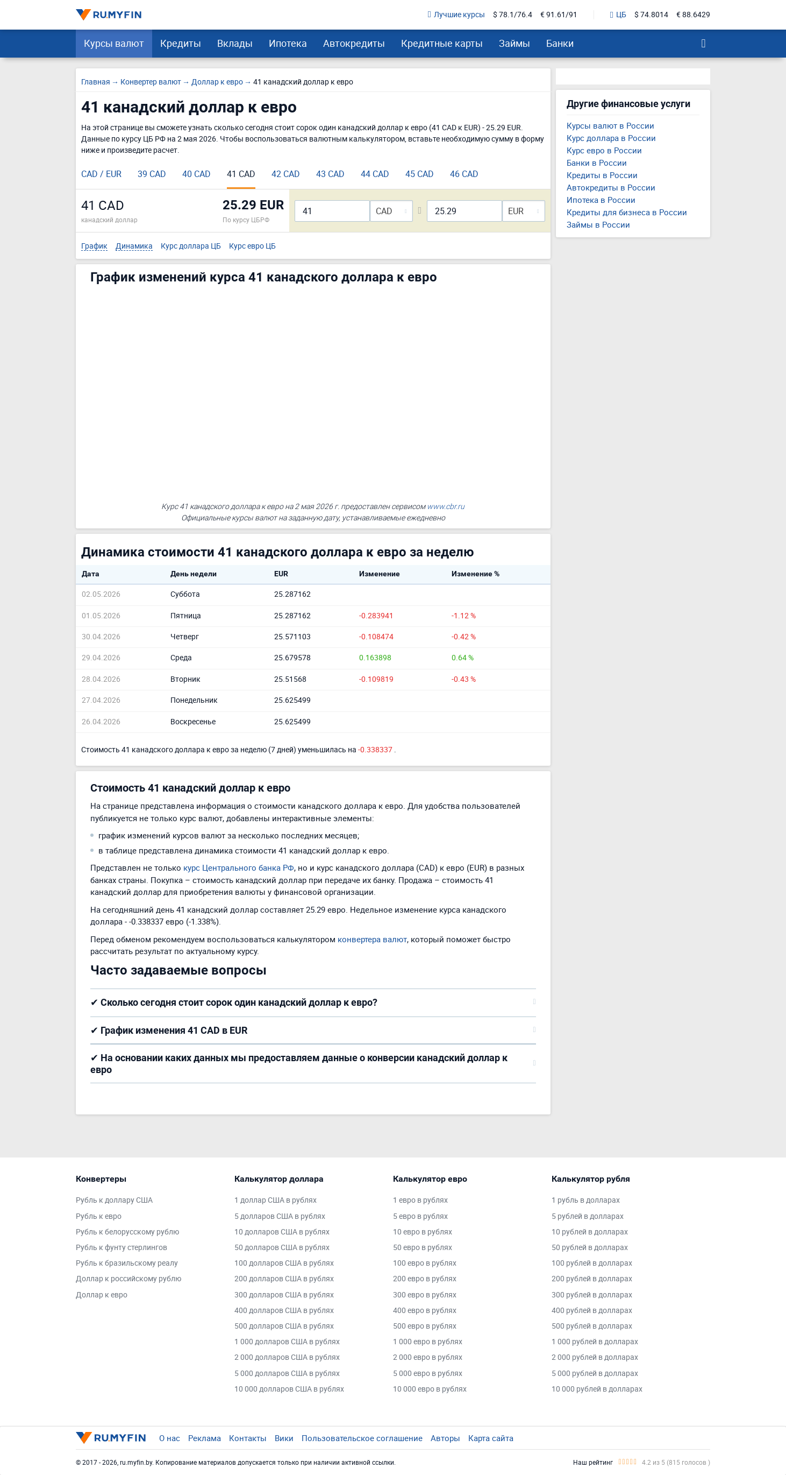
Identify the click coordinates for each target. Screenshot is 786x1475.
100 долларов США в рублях (284, 1263)
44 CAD (375, 174)
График (94, 246)
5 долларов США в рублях (279, 1216)
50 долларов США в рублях (282, 1247)
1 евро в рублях (420, 1200)
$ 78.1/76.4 (512, 14)
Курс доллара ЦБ (191, 246)
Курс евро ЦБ (252, 246)
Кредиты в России (602, 175)
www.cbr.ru (446, 506)
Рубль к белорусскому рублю (127, 1232)
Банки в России (597, 162)
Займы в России (598, 224)
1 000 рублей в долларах (595, 1341)
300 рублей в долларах (592, 1295)
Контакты (248, 1438)
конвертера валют (372, 939)
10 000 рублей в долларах (597, 1389)
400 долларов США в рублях (284, 1310)
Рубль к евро (99, 1216)
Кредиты (180, 43)
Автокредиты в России (611, 187)
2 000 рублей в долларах (595, 1357)
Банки (560, 43)
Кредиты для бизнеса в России (627, 212)
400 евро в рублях (424, 1310)
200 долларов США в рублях (284, 1278)
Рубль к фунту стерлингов (121, 1247)
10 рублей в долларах (590, 1232)
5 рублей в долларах (588, 1216)
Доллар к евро (101, 1295)
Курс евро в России (604, 150)
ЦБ (618, 15)
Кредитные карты (442, 43)
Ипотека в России (601, 199)
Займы (514, 43)
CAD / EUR (101, 174)
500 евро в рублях (424, 1326)
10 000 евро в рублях (430, 1389)
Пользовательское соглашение (362, 1438)
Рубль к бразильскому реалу (127, 1263)
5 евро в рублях (420, 1216)
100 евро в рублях (424, 1263)
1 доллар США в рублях (275, 1200)
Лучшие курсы (456, 14)
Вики (284, 1438)
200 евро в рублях (424, 1278)
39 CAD (152, 174)
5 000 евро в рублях (427, 1373)
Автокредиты (354, 43)
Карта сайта (490, 1438)
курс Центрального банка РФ (238, 867)
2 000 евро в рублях (427, 1357)
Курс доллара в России (611, 138)
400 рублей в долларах (592, 1310)
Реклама (204, 1438)
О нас (169, 1438)
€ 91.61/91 (558, 14)
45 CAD (419, 174)
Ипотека (288, 43)
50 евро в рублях (422, 1247)
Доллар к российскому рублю (128, 1278)
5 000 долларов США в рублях (287, 1373)
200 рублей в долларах (592, 1278)
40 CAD (196, 174)
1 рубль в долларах (586, 1200)
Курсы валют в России (610, 125)
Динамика (134, 246)
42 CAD (285, 174)
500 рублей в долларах (592, 1326)
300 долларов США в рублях (284, 1295)
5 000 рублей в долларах (595, 1373)
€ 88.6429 (693, 14)
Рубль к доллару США (114, 1200)
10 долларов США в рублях (282, 1232)
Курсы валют (114, 43)
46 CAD (464, 174)
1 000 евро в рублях (427, 1341)
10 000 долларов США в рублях (289, 1389)
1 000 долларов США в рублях (287, 1341)
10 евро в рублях (422, 1232)
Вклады (235, 43)
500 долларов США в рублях (284, 1326)
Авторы (445, 1438)
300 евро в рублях (424, 1295)
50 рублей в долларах (590, 1247)
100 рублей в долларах (592, 1263)
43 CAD (330, 174)
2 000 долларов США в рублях (287, 1357)
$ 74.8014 (651, 14)
